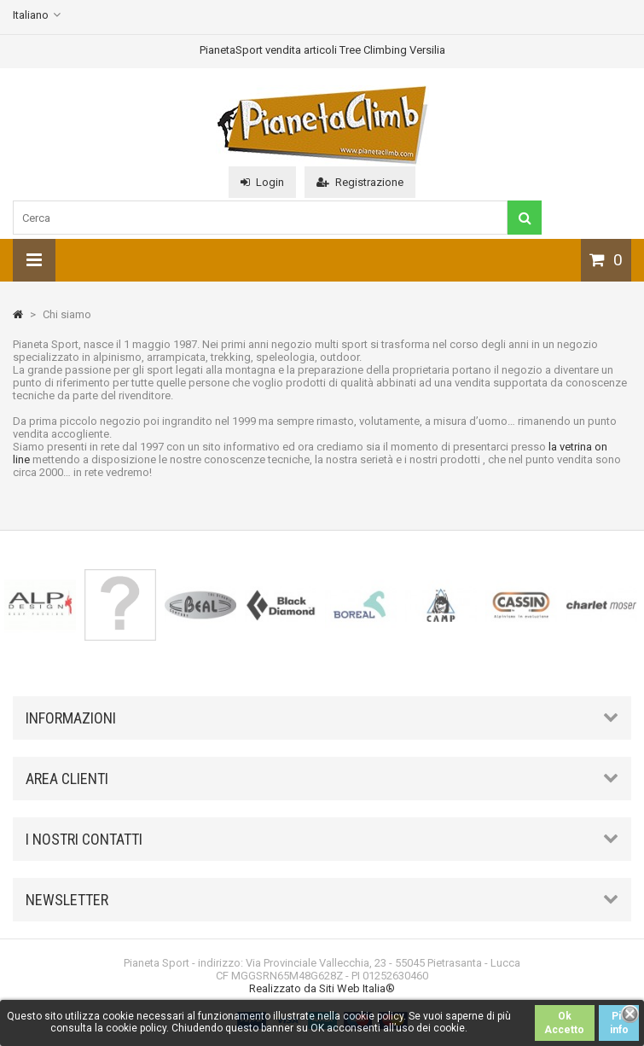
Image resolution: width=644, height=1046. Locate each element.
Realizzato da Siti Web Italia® (322, 988)
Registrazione (359, 182)
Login (262, 182)
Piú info (619, 1023)
